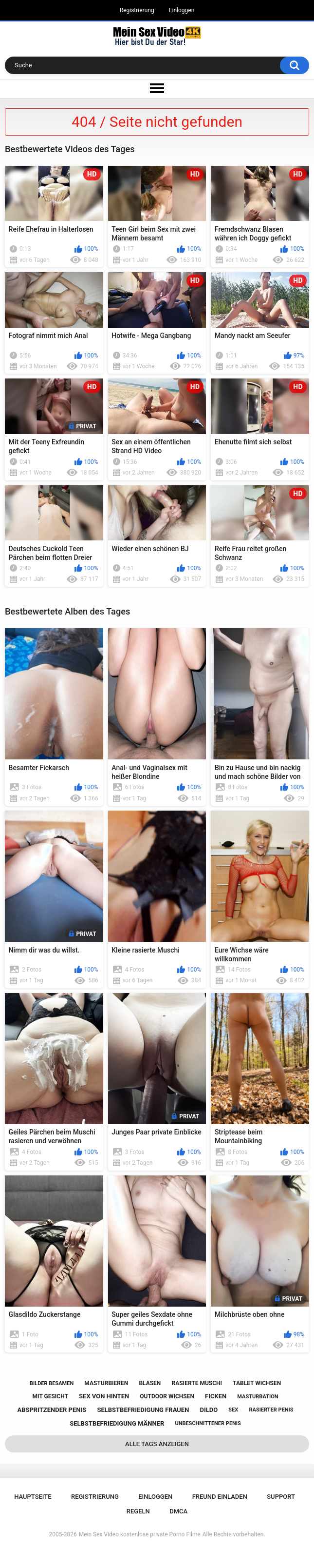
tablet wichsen (257, 1383)
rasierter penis (271, 1410)
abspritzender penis (51, 1409)
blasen (150, 1383)
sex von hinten (104, 1396)
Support (281, 1496)
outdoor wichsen (167, 1396)
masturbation (257, 1396)
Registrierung (137, 10)
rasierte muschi (196, 1383)
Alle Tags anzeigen (157, 1444)
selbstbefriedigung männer (117, 1423)
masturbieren (106, 1383)
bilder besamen (52, 1383)
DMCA (178, 1511)
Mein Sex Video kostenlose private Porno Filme (140, 1534)
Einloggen (182, 10)
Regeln (138, 1511)
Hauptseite (32, 1496)
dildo (209, 1409)
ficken (215, 1396)
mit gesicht (50, 1396)
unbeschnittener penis (207, 1423)
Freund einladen (219, 1496)
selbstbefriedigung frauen (143, 1409)
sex (233, 1410)
